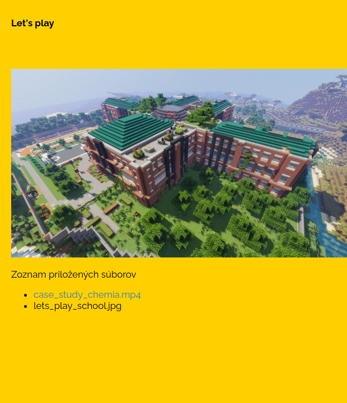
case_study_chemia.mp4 (87, 294)
